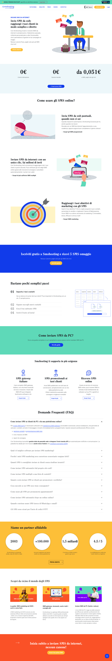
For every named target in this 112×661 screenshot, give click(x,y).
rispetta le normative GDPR (59, 444)
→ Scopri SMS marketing (70, 219)
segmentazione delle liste (34, 432)
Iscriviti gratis (56, 263)
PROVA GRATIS (99, 7)
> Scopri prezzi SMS (56, 86)
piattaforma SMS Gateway (51, 426)
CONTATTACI (63, 7)
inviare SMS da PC (19, 426)
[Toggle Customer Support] (107, 656)
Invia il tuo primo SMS (56, 653)
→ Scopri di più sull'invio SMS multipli (23, 175)
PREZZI (49, 7)
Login (108, 7)
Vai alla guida (56, 345)
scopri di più (42, 2)
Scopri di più (22, 398)
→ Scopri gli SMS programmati (72, 132)
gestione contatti (18, 432)
